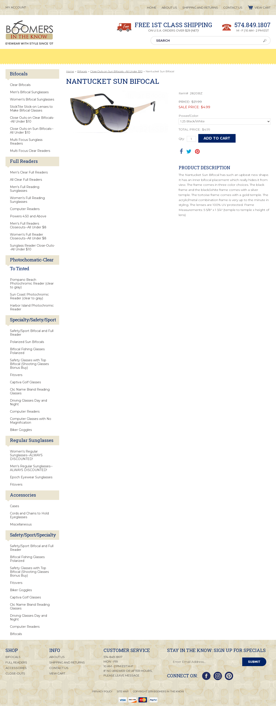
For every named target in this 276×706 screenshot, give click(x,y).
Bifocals (82, 71)
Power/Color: (189, 116)
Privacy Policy (102, 691)
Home (70, 71)
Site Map (123, 691)
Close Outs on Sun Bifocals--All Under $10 (116, 71)
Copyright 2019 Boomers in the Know (158, 691)
